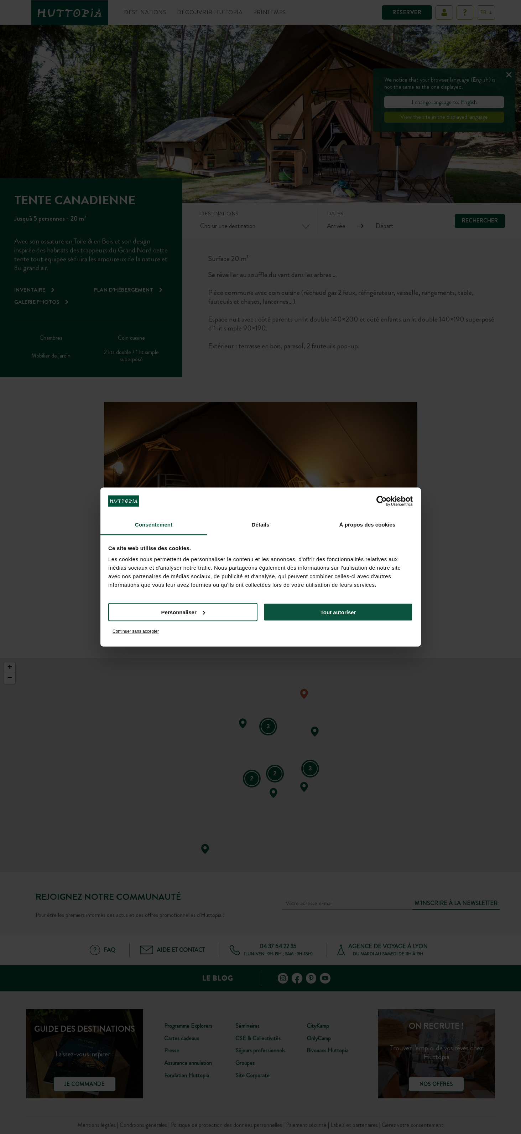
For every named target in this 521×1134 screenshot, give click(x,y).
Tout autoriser (338, 612)
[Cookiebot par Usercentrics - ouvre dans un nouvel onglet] (381, 501)
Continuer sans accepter (136, 631)
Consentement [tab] (153, 525)
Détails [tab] (261, 525)
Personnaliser (183, 612)
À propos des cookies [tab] (367, 525)
